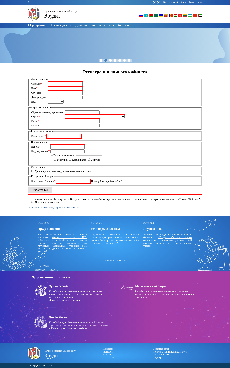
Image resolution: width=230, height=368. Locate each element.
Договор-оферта (161, 354)
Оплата (109, 25)
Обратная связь (161, 348)
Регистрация (195, 2)
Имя (34, 88)
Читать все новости (115, 260)
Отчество (36, 92)
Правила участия (61, 25)
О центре (158, 357)
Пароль (35, 146)
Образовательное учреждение (48, 112)
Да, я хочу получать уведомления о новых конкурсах (63, 171)
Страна (35, 116)
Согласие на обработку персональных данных (54, 207)
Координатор (79, 159)
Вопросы (108, 351)
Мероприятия (37, 25)
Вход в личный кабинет (175, 2)
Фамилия (36, 83)
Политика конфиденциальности (170, 351)
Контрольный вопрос (43, 181)
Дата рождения (39, 97)
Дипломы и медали (88, 25)
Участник (62, 159)
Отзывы (107, 354)
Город (35, 121)
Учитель (95, 159)
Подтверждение (40, 151)
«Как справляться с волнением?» (115, 241)
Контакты (123, 25)
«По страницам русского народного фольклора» (62, 241)
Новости (108, 348)
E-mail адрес (38, 136)
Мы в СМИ (109, 357)
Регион (35, 125)
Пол (33, 101)
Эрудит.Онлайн (53, 234)
